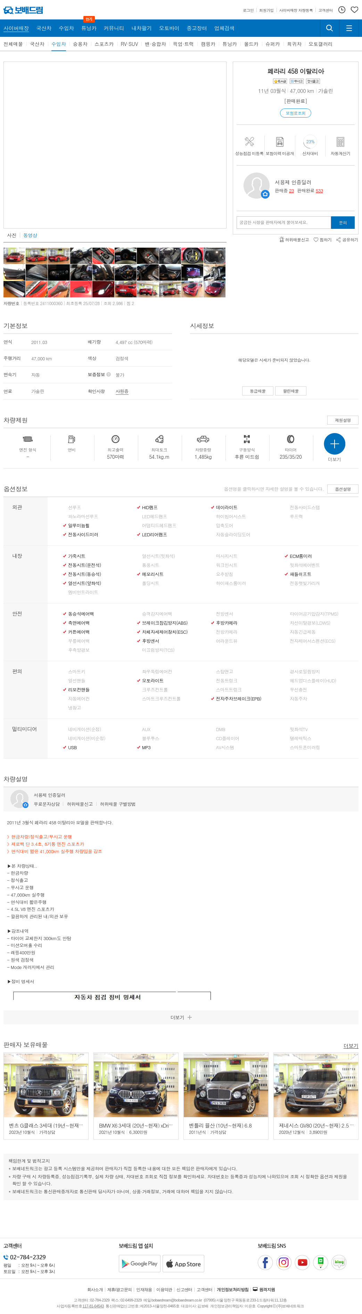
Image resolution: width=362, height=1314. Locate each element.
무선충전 (298, 689)
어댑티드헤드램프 (159, 525)
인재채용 (144, 1289)
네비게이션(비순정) (86, 738)
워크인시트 (227, 565)
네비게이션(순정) (84, 729)
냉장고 (74, 707)
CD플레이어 (227, 738)
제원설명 (343, 420)
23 (291, 190)
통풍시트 (150, 565)
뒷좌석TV (298, 729)
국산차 (37, 43)
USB (72, 747)
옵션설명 (343, 489)
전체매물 (13, 43)
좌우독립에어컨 (157, 671)
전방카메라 (227, 632)
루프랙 (296, 516)
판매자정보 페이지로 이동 (265, 194)
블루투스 (150, 738)
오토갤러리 (320, 43)
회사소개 (95, 1289)
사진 (11, 235)
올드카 (251, 43)
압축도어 (224, 525)
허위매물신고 (79, 804)
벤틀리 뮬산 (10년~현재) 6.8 (220, 1125)
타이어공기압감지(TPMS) (314, 613)
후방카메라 (227, 622)
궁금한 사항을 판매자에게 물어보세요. (273, 222)
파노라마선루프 (83, 516)
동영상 (30, 235)
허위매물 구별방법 (118, 804)
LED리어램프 (154, 534)
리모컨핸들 (79, 689)
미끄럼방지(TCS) (158, 650)
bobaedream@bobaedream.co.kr (176, 1300)
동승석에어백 (81, 613)
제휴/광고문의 (119, 1289)
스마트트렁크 (229, 689)
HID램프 (150, 507)
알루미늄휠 (79, 525)
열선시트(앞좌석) (84, 583)
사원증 (122, 391)
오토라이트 (153, 680)
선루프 (74, 507)
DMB (220, 729)
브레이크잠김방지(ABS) (165, 622)
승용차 (80, 43)
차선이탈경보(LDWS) (310, 622)
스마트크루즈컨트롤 (161, 698)
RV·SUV (129, 43)
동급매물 (258, 391)
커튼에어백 (79, 632)
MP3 (146, 747)
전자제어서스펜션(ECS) (312, 641)
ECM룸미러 (301, 556)
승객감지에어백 (157, 613)
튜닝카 (229, 43)
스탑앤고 (224, 671)
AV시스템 (225, 747)
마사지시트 (227, 556)
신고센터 (184, 1289)
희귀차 (294, 43)
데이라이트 (227, 507)
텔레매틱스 (300, 738)
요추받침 (224, 574)
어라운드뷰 (227, 641)
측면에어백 (79, 622)
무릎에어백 (79, 641)
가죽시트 (76, 556)
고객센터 (205, 1289)
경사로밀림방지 (305, 671)
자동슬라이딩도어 (233, 534)
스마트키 (76, 671)
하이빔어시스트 (231, 516)
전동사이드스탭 (305, 507)
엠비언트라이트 (83, 592)
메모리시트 (153, 574)
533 (319, 190)
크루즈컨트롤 (155, 689)
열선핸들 (76, 680)
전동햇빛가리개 (305, 583)
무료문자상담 (46, 804)
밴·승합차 (155, 43)
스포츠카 (104, 43)
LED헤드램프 (154, 516)
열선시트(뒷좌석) (158, 556)
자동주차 (298, 698)
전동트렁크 (227, 680)
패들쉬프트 (300, 574)
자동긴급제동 (302, 632)
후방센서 (150, 641)
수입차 (58, 43)
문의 (343, 222)
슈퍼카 (272, 43)
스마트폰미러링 (305, 747)
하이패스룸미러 (231, 583)
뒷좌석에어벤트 (305, 565)
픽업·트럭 (183, 43)
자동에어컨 (79, 698)
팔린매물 (291, 391)
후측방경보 (79, 650)
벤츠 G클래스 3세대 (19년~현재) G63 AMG (56, 1125)
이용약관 (164, 1289)
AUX (146, 729)
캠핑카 (208, 43)
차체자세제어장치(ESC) (165, 632)
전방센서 (224, 613)
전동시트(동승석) (84, 574)
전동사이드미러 (83, 534)
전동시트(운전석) (84, 565)
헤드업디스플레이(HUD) (313, 680)
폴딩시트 (150, 583)
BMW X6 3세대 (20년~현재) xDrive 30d (141, 1125)
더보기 (351, 1045)
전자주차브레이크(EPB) (239, 698)
